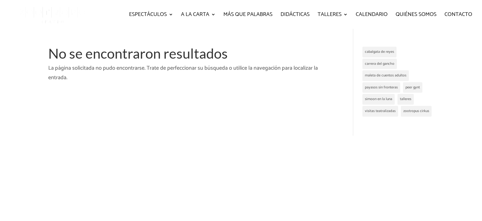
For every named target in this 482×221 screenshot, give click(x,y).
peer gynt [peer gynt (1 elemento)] (412, 87)
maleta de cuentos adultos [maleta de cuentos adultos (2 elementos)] (385, 75)
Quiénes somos (416, 15)
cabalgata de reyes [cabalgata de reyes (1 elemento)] (379, 52)
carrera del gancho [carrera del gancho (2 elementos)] (379, 64)
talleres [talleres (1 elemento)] (405, 99)
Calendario (372, 15)
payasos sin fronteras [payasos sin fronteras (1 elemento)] (381, 87)
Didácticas (295, 15)
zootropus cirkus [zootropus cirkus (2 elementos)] (416, 111)
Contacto (458, 15)
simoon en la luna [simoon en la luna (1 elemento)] (378, 99)
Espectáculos (148, 15)
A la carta (195, 15)
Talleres (330, 15)
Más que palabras (248, 15)
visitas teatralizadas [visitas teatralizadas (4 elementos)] (380, 111)
